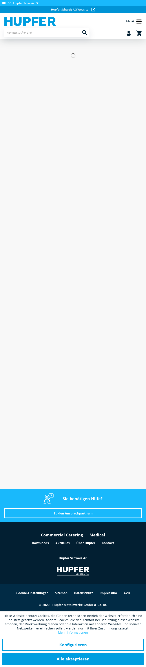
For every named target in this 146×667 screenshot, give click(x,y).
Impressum (108, 593)
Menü (134, 21)
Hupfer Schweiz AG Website (73, 9)
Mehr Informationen (73, 632)
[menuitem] (21, 3)
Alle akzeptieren (73, 659)
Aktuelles (62, 543)
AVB (127, 593)
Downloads (40, 543)
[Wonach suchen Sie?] (46, 32)
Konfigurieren (73, 644)
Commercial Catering (62, 535)
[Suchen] (84, 32)
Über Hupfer (85, 543)
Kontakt (108, 543)
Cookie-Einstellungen (32, 593)
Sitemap (61, 593)
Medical (97, 535)
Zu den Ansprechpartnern (73, 513)
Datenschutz (83, 593)
